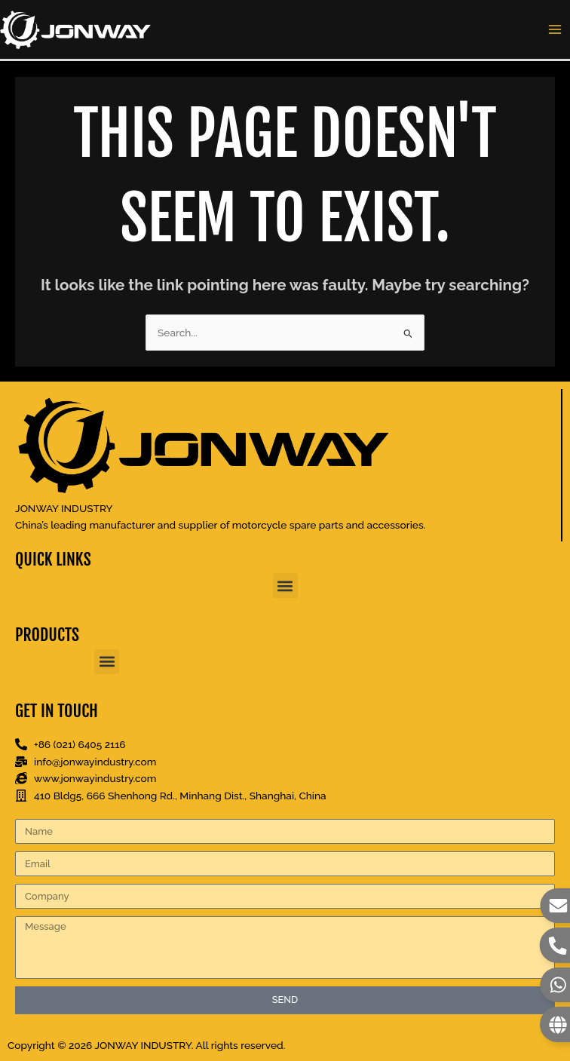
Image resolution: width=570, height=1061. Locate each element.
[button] (285, 585)
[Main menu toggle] (555, 29)
